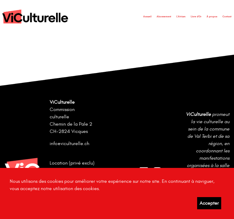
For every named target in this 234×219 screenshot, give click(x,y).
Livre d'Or (196, 16)
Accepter (209, 203)
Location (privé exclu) (72, 163)
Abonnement (164, 16)
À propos (212, 16)
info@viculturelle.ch (69, 143)
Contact (227, 16)
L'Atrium (181, 16)
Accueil (147, 16)
